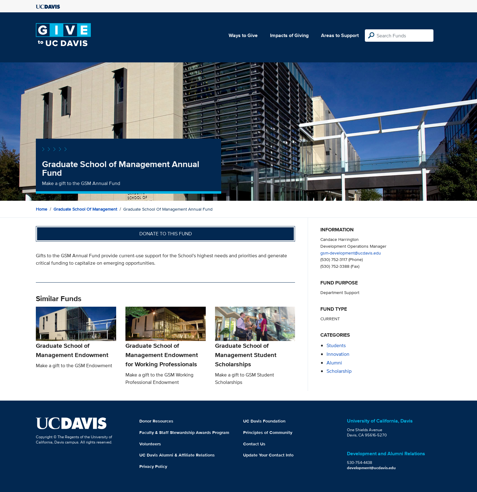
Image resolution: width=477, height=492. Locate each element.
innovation (338, 354)
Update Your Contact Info (268, 455)
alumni (334, 362)
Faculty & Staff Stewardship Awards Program (184, 432)
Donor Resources (156, 421)
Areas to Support (340, 35)
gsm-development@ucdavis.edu (350, 253)
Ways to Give (243, 35)
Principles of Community (267, 432)
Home (41, 209)
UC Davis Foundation (264, 421)
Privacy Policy (153, 466)
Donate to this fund (165, 233)
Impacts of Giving (289, 35)
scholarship (339, 371)
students (336, 345)
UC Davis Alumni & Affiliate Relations (177, 455)
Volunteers (150, 444)
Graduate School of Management (85, 209)
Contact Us (254, 444)
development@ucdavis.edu (371, 468)
